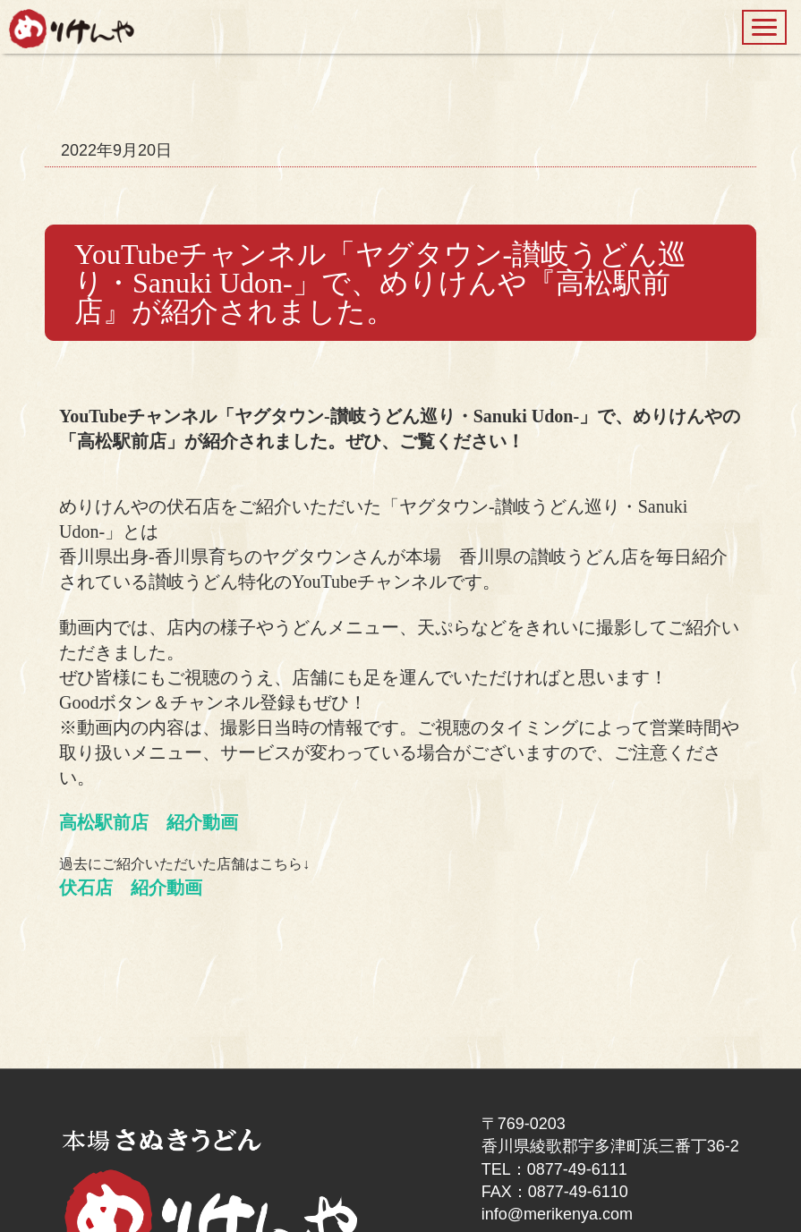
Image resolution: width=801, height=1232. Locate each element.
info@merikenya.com (557, 1214)
